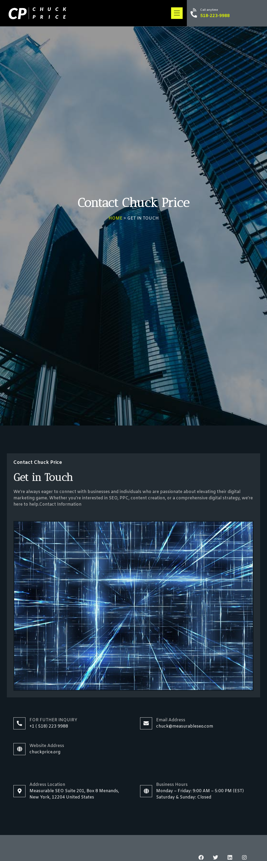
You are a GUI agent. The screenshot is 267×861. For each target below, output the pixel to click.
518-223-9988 (215, 16)
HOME (115, 218)
